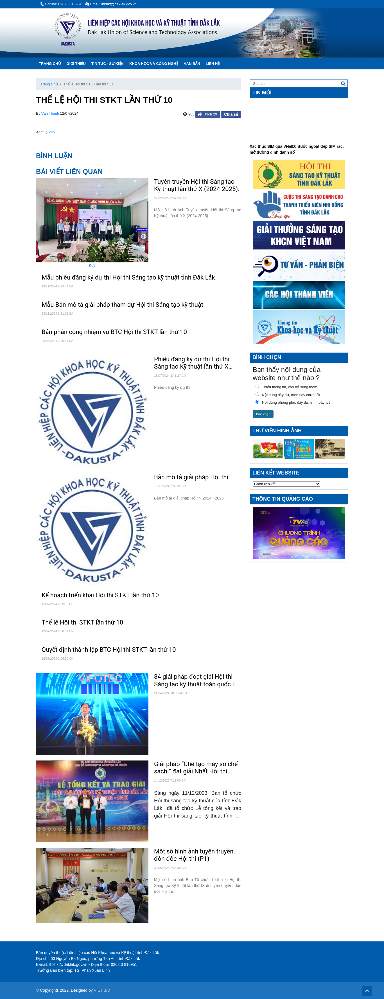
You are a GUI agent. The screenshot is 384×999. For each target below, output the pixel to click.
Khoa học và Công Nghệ (153, 64)
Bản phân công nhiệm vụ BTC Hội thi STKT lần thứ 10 (114, 331)
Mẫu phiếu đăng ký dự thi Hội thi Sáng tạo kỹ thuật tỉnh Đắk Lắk (128, 277)
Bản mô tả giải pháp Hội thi (191, 477)
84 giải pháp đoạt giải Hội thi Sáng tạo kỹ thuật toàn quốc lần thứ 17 (197, 680)
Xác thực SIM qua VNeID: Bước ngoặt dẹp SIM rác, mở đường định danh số (297, 152)
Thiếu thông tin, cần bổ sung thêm (285, 387)
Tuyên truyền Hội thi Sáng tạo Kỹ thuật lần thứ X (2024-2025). (197, 185)
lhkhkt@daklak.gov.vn (68, 964)
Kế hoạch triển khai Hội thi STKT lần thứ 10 (100, 595)
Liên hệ (213, 64)
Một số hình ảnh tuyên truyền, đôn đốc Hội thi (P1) (194, 855)
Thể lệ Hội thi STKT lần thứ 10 (82, 622)
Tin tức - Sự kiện (107, 64)
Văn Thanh (50, 113)
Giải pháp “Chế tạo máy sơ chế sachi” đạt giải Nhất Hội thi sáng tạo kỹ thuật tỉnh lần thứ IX (197, 767)
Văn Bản (192, 64)
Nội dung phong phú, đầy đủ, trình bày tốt (291, 402)
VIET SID (102, 990)
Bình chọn (263, 414)
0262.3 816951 (124, 964)
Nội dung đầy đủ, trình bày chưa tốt (286, 394)
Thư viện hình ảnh (277, 430)
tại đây (49, 132)
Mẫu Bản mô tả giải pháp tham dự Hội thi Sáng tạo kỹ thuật (122, 304)
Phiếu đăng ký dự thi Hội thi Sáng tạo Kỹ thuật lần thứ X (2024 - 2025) (191, 363)
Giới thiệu (76, 64)
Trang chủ (50, 64)
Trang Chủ (49, 84)
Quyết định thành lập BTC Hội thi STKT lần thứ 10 (109, 649)
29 (215, 114)
